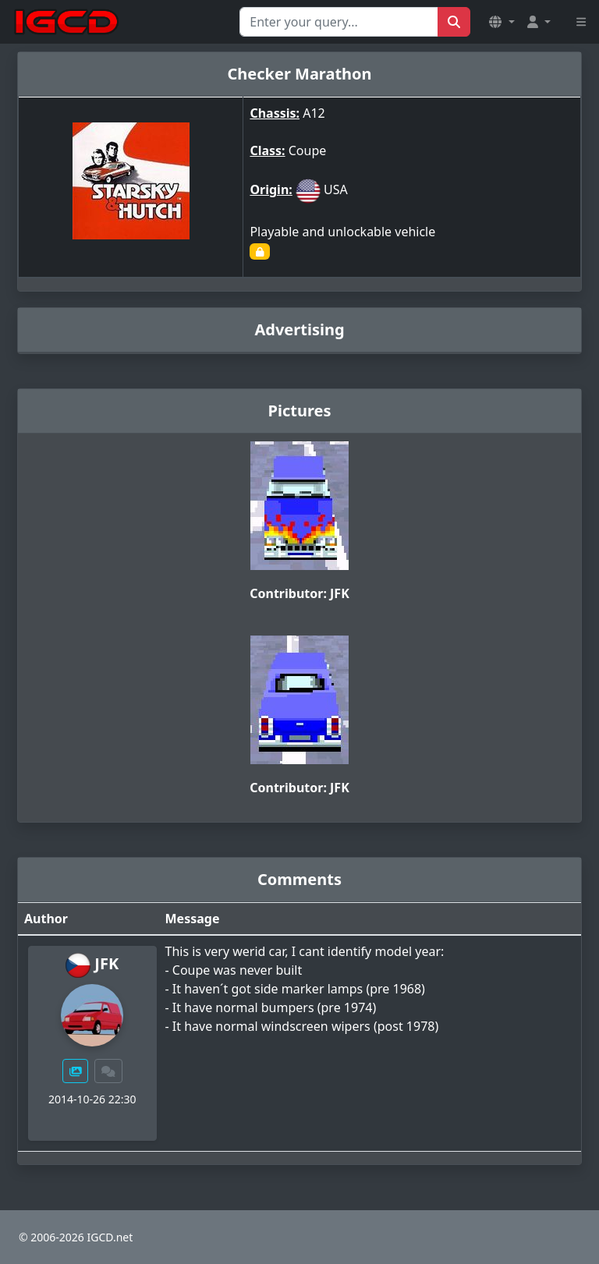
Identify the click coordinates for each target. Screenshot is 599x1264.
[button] (501, 21)
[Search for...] (338, 22)
